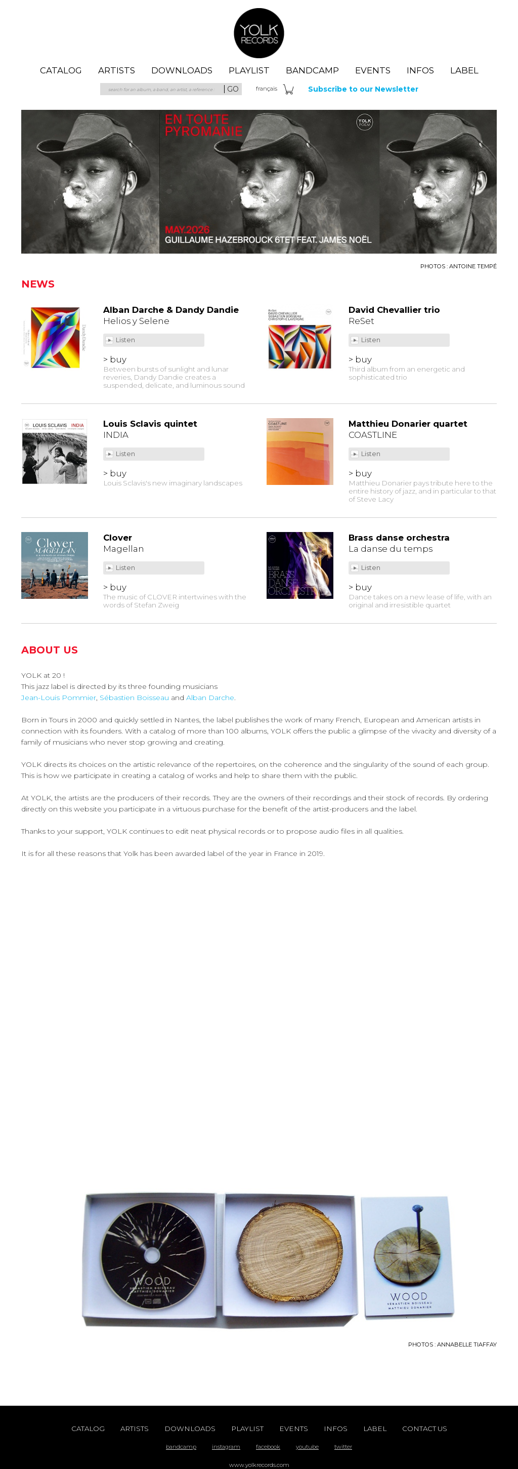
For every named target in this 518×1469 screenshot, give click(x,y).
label (464, 70)
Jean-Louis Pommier (58, 697)
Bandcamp (312, 70)
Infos (420, 70)
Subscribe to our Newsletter (363, 89)
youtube (307, 1446)
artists (116, 70)
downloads (181, 70)
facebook (268, 1446)
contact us (424, 1428)
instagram (226, 1446)
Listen (126, 340)
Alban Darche (210, 697)
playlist (249, 70)
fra (266, 88)
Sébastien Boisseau (134, 697)
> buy (114, 359)
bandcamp (181, 1446)
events (373, 70)
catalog (61, 70)
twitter (343, 1446)
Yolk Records (259, 33)
